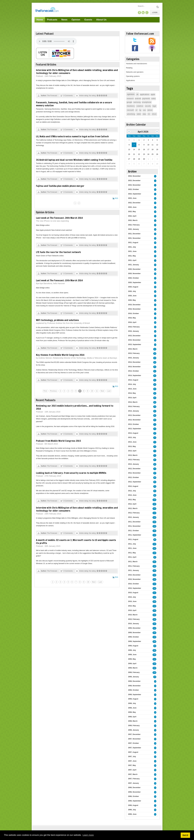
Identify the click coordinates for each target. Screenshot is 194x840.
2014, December (134, 362)
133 (154, 500)
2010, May (132, 606)
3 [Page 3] (64, 391)
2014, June (132, 389)
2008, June (132, 708)
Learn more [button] (88, 835)
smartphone (146, 102)
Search (157, 7)
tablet (139, 114)
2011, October (133, 531)
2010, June (132, 601)
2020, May (132, 300)
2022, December (134, 203)
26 (155, 358)
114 (154, 606)
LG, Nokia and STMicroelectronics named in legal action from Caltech (72, 136)
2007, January (133, 783)
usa (144, 110)
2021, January (133, 265)
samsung (137, 102)
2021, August (133, 242)
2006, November (134, 792)
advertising (131, 114)
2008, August (133, 699)
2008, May (132, 712)
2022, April (132, 216)
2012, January (133, 517)
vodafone (139, 106)
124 (154, 544)
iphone (150, 110)
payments (146, 98)
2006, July (132, 810)
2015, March (132, 349)
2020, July (132, 291)
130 (154, 531)
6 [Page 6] (75, 391)
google (129, 102)
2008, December (134, 681)
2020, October (133, 278)
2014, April (132, 398)
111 (154, 593)
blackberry (130, 106)
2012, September (134, 482)
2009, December (134, 628)
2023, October (133, 189)
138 (154, 566)
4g (140, 110)
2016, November (134, 309)
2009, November (134, 633)
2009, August (133, 646)
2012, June (132, 495)
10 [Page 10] (92, 391)
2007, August (133, 752)
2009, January (133, 677)
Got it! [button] (185, 835)
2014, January (133, 411)
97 (155, 460)
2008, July (132, 703)
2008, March (132, 721)
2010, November (134, 579)
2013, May (132, 446)
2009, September (134, 641)
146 (154, 633)
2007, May (132, 765)
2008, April (132, 717)
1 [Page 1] (75, 203)
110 (154, 508)
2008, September (134, 694)
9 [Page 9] (87, 391)
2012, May (132, 500)
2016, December (134, 305)
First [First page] (45, 391)
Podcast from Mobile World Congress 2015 (58, 440)
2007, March (132, 774)
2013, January (133, 464)
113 (154, 513)
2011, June (132, 548)
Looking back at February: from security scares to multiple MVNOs (71, 473)
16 (155, 349)
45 (155, 367)
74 (155, 451)
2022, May (132, 211)
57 (155, 433)
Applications (130, 80)
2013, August (133, 433)
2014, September (134, 375)
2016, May (132, 318)
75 (155, 437)
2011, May (132, 553)
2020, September (134, 282)
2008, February (134, 725)
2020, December (134, 269)
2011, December (134, 522)
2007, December (134, 734)
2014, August (133, 380)
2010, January (133, 624)
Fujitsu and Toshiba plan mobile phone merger (60, 186)
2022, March (132, 220)
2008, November (134, 686)
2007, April (132, 770)
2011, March (132, 562)
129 (154, 517)
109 (154, 526)
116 (154, 570)
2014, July (132, 384)
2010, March (132, 615)
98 (155, 477)
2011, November (134, 526)
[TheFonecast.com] (47, 10)
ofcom (154, 114)
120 (154, 548)
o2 (136, 110)
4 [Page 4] (68, 391)
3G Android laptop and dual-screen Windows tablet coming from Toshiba (74, 160)
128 (154, 601)
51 (155, 393)
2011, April (132, 557)
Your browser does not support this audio (56, 41)
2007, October (133, 743)
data (144, 114)
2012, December (134, 469)
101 (154, 562)
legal (154, 106)
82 (155, 557)
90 (155, 539)
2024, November (134, 176)
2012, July (132, 491)
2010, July (132, 597)
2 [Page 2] (79, 203)
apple (153, 94)
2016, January (133, 331)
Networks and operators (134, 72)
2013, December (134, 415)
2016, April (132, 322)
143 (154, 624)
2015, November (134, 340)
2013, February (134, 460)
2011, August (133, 539)
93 (155, 646)
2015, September (134, 344)
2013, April (132, 451)
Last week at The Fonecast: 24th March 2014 (59, 218)
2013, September (134, 429)
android (138, 98)
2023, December (134, 180)
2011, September (134, 535)
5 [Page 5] (68, 582)
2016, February (134, 327)
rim (149, 114)
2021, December (134, 234)
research (130, 98)
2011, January (133, 570)
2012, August (133, 486)
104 (154, 615)
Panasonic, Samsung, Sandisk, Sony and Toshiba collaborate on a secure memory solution (74, 104)
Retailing (129, 68)
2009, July (132, 650)
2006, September (134, 801)
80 (155, 495)
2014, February (134, 406)
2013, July (132, 437)
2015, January (133, 358)
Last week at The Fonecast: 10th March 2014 (59, 280)
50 (155, 389)
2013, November (134, 420)
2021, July (132, 247)
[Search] (146, 6)
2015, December (134, 336)
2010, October (133, 584)
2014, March (132, 402)
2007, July (132, 756)
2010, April (132, 610)
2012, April (132, 504)
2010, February (134, 619)
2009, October (133, 637)
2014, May (132, 393)
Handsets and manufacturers (136, 64)
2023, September (134, 194)
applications (144, 94)
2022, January (133, 229)
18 (155, 353)
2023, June (132, 198)
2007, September (134, 748)
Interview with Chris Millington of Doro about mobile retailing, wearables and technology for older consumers (77, 71)
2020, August (133, 287)
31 (155, 380)
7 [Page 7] (79, 391)
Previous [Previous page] (53, 391)
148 (154, 641)
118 (154, 575)
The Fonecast (52, 96)
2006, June (132, 814)
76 (155, 429)
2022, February (134, 225)
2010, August (133, 593)
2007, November (134, 739)
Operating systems (133, 76)
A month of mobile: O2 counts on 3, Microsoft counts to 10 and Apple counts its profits (76, 541)
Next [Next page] (102, 391)
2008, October (133, 690)
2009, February (134, 672)
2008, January (133, 730)
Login (154, 12)
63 (155, 402)
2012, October (133, 477)
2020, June (132, 296)
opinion (130, 94)
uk (137, 94)
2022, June (132, 207)
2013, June (132, 442)
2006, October (133, 796)
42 (155, 375)
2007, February (134, 779)
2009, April (132, 663)
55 (155, 398)
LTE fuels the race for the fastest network (58, 252)
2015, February (134, 353)
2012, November (134, 473)
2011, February (134, 566)
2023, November (134, 185)
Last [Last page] (109, 391)
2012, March (132, 508)
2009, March (132, 668)
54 (155, 371)
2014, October (133, 371)
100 (154, 504)
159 (154, 650)
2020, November (134, 273)
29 (155, 677)
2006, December (134, 787)
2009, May (132, 659)
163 (154, 668)
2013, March (132, 455)
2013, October (133, 424)
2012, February (134, 513)
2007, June (132, 761)
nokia (153, 98)
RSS (116, 198)
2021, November (134, 238)
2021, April (132, 260)
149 (154, 637)
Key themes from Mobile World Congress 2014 (60, 355)
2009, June (132, 655)
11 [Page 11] (97, 391)
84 (155, 411)
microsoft (130, 110)
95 (155, 464)
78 (155, 406)
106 (154, 522)
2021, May (132, 256)
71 (155, 424)
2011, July (132, 544)
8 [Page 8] (83, 391)
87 (155, 473)
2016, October (133, 313)
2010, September (134, 588)
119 (154, 535)
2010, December (134, 575)
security (148, 106)
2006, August (133, 805)
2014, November (134, 367)
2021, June (132, 251)
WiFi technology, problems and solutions (57, 320)
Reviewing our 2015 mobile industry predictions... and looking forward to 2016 (74, 407)
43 (155, 384)
